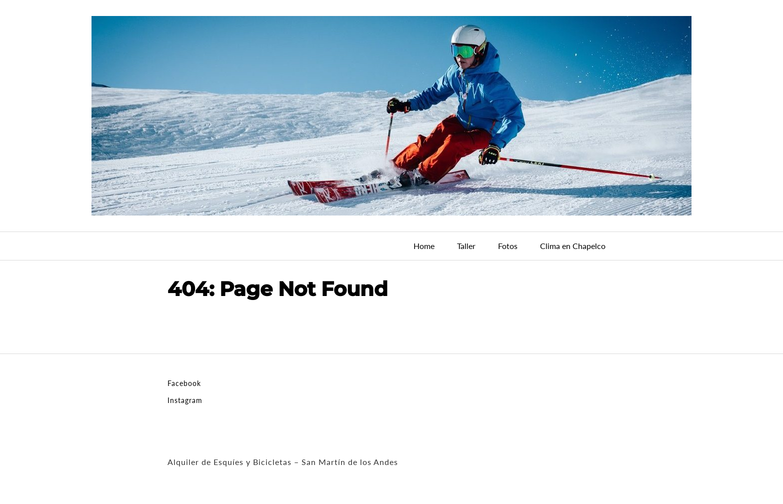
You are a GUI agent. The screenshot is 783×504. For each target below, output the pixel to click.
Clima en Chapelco (573, 245)
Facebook (184, 383)
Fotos (508, 245)
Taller (466, 245)
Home (424, 245)
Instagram (185, 400)
